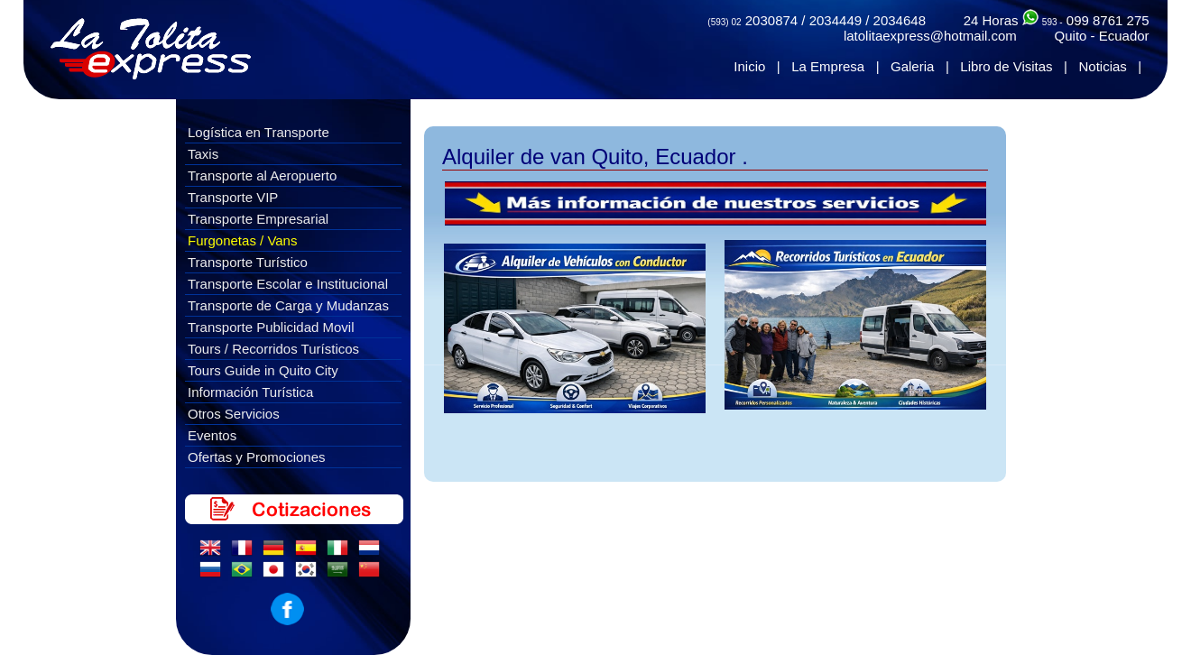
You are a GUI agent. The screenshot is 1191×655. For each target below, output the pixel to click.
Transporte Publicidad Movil (271, 327)
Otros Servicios (234, 413)
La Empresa (827, 66)
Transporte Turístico (248, 262)
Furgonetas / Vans (242, 240)
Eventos (212, 435)
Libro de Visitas (1006, 66)
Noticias (1103, 66)
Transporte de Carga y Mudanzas (288, 305)
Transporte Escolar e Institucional (288, 283)
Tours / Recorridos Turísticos (273, 348)
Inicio (749, 66)
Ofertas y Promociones (257, 457)
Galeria (912, 66)
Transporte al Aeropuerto (262, 175)
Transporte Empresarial (258, 218)
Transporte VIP (233, 197)
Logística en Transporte (258, 132)
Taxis (203, 153)
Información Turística (250, 392)
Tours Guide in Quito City (263, 370)
